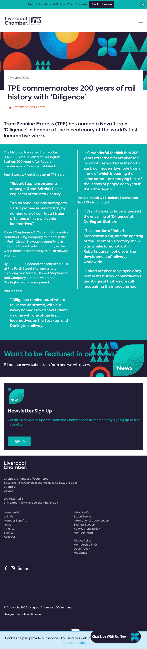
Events (8, 532)
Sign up (19, 441)
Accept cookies (74, 643)
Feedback (80, 552)
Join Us (8, 516)
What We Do (82, 512)
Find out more (102, 4)
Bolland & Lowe (31, 614)
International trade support (91, 520)
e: (31, 502)
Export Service (83, 516)
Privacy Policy (82, 540)
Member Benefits (15, 520)
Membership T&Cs (85, 544)
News (7, 524)
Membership (12, 512)
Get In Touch (82, 548)
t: (13, 498)
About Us (9, 536)
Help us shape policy (87, 528)
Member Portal (83, 532)
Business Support (84, 524)
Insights (9, 528)
